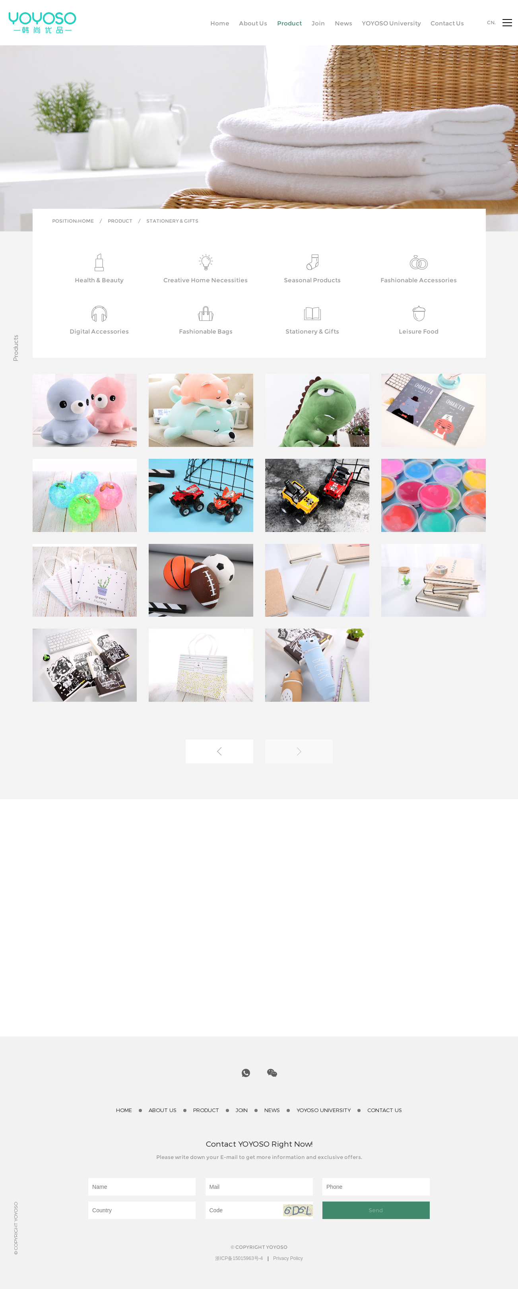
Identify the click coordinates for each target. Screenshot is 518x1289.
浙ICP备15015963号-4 (239, 1258)
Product (120, 221)
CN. (491, 22)
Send (376, 1210)
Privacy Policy (288, 1258)
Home (86, 221)
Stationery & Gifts (172, 221)
